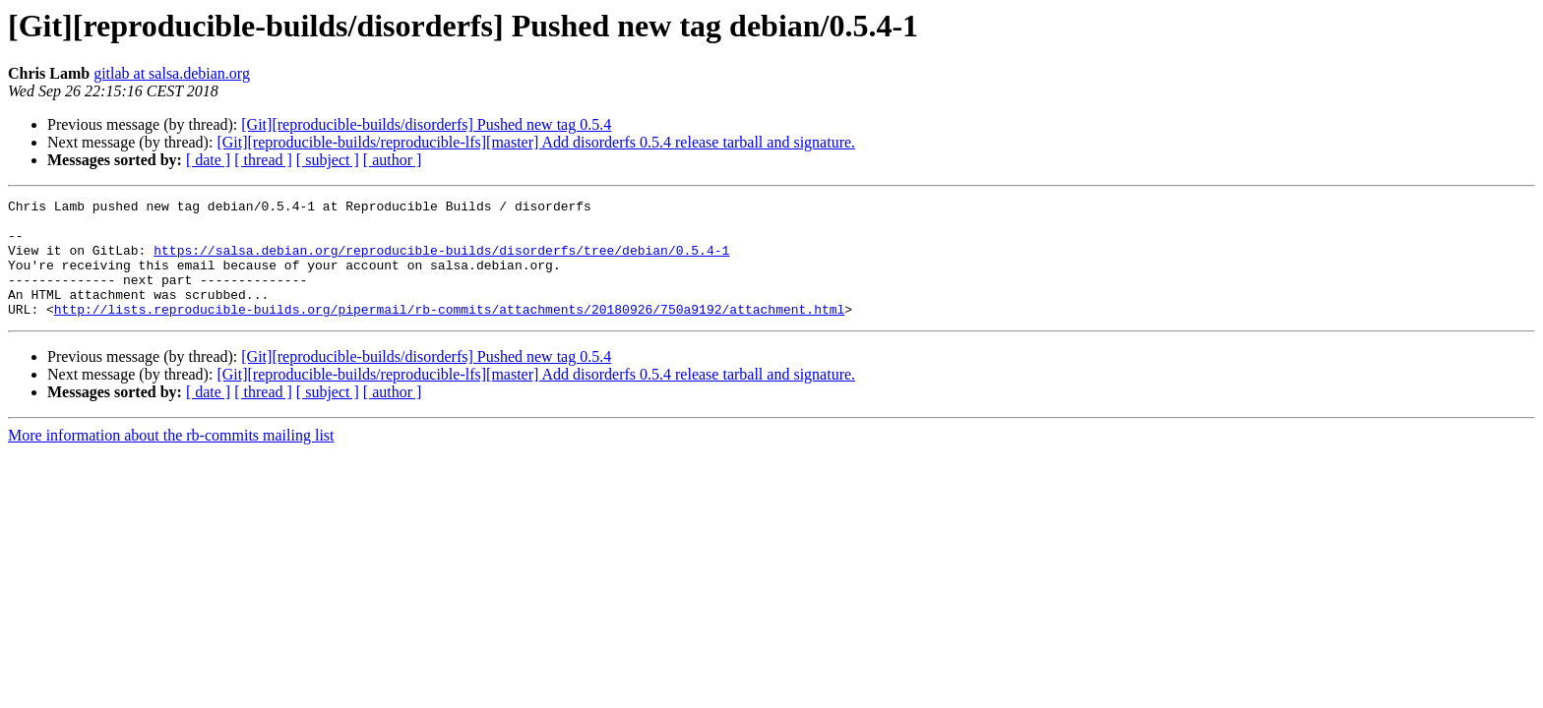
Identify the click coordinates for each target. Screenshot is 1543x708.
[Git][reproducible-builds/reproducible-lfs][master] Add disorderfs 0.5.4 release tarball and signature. (535, 142)
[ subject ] (327, 159)
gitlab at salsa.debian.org (171, 73)
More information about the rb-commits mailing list (171, 458)
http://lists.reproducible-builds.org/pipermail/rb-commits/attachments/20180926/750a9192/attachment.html (449, 332)
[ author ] (392, 159)
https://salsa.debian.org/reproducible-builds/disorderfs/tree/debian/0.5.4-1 (441, 261)
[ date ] (208, 159)
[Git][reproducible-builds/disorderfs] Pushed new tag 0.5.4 (426, 124)
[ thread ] (263, 159)
